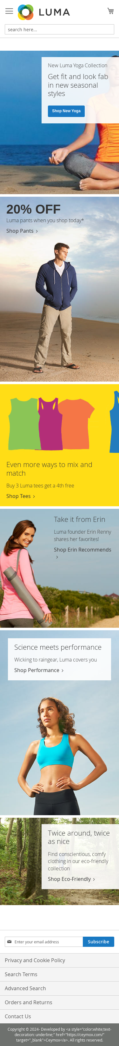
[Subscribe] (98, 942)
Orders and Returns (28, 1002)
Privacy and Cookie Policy (35, 960)
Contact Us (18, 1016)
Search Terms (21, 974)
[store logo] (44, 12)
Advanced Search (25, 988)
